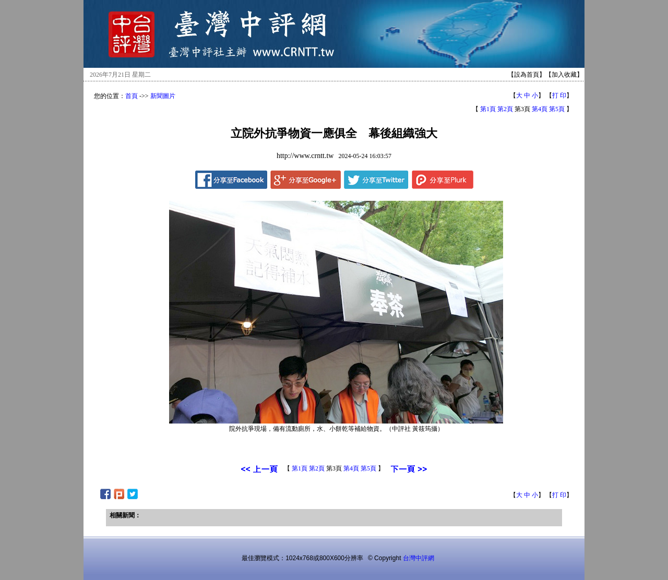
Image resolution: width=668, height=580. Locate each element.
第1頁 (488, 109)
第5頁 (557, 109)
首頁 (131, 96)
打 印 (559, 95)
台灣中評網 (418, 558)
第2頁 (505, 109)
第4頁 (539, 109)
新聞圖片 (162, 96)
